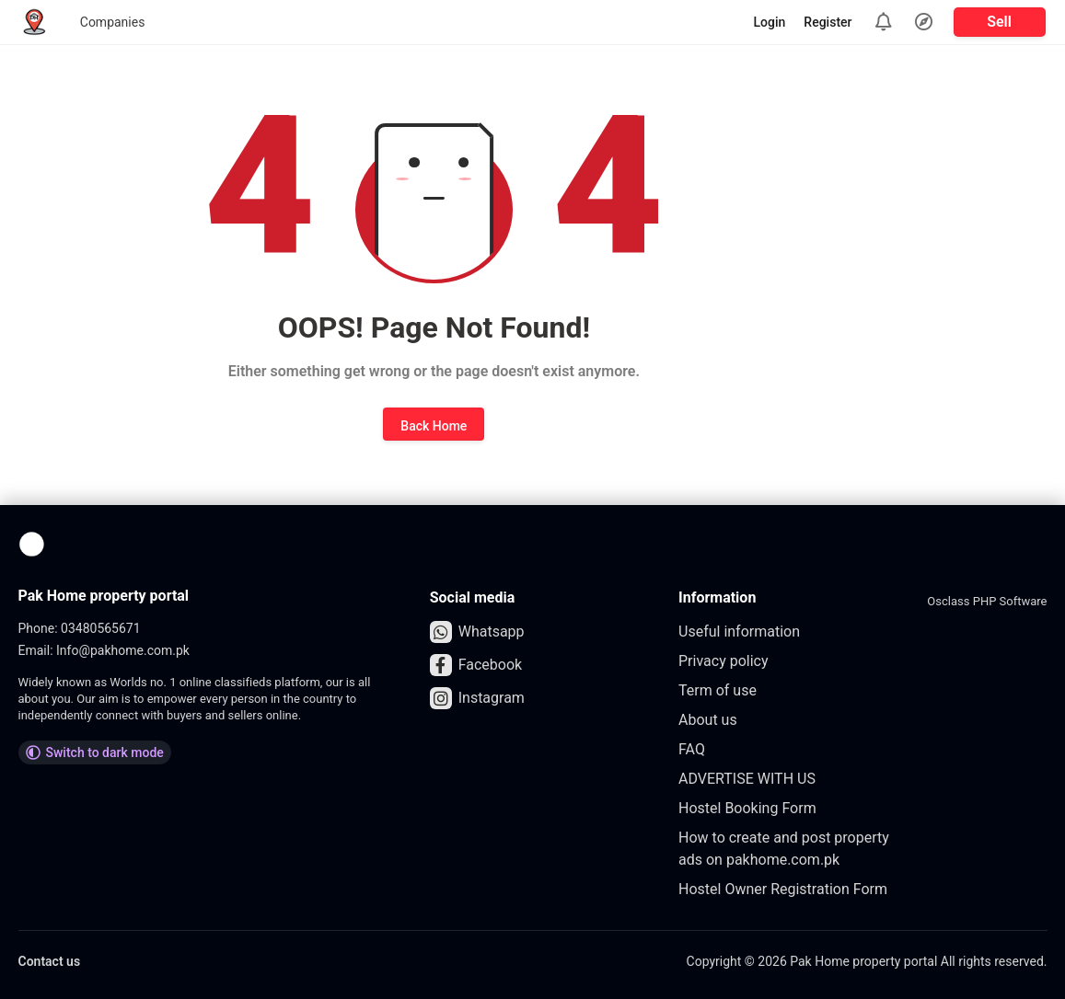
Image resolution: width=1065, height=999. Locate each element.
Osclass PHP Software (987, 601)
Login (770, 22)
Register (827, 22)
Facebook (476, 665)
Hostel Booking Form (747, 808)
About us (707, 720)
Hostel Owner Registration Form (782, 889)
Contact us (49, 961)
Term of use (717, 690)
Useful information (739, 631)
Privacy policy (723, 661)
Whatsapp (477, 632)
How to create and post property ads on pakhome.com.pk (783, 848)
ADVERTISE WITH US (747, 778)
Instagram (477, 698)
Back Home (433, 426)
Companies (112, 22)
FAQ (691, 749)
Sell (999, 21)
